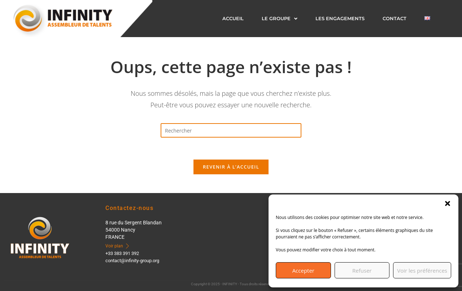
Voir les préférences (422, 270)
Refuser (362, 270)
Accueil (233, 18)
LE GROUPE (279, 18)
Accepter (303, 270)
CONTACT (394, 18)
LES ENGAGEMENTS (340, 18)
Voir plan (117, 246)
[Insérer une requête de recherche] (231, 130)
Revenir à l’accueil (231, 167)
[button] (447, 203)
